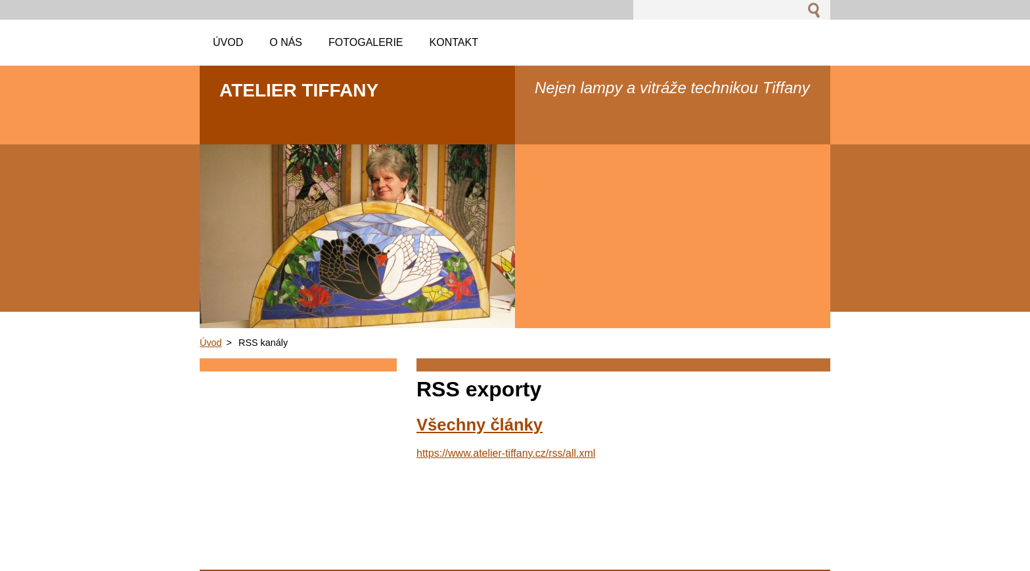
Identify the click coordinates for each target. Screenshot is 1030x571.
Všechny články (479, 424)
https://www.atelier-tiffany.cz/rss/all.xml (505, 453)
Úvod (211, 342)
